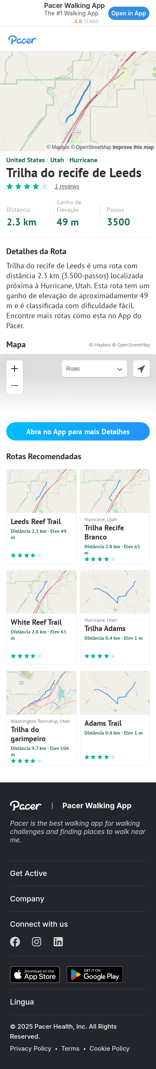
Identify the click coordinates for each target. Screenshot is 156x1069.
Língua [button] (22, 1001)
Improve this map (133, 147)
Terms (70, 1048)
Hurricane (83, 160)
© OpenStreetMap (91, 147)
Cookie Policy (109, 1048)
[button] (8, 13)
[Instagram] (37, 942)
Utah (57, 160)
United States (25, 160)
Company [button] (27, 898)
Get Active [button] (28, 873)
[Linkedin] (58, 942)
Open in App (128, 13)
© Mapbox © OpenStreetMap (119, 344)
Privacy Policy (30, 1048)
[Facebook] (15, 942)
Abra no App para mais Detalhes (78, 431)
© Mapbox (59, 147)
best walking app (77, 823)
